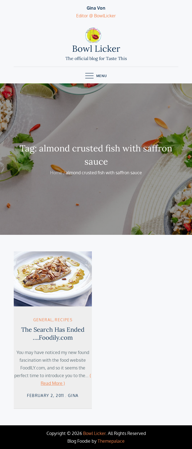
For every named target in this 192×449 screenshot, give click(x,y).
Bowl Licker (96, 48)
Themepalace (111, 441)
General (43, 319)
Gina (73, 395)
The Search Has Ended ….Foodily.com (52, 333)
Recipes (63, 319)
